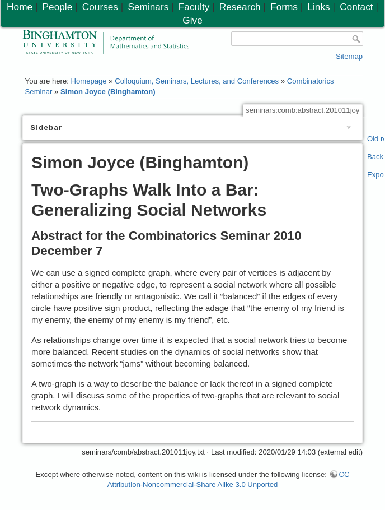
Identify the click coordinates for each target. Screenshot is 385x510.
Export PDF (375, 174)
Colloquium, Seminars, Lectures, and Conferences (197, 81)
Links (318, 6)
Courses (100, 6)
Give (192, 20)
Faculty (194, 6)
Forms (284, 6)
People (58, 6)
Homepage (88, 81)
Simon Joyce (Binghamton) (108, 91)
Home (19, 6)
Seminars (148, 6)
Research (240, 6)
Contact (356, 6)
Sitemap (349, 56)
